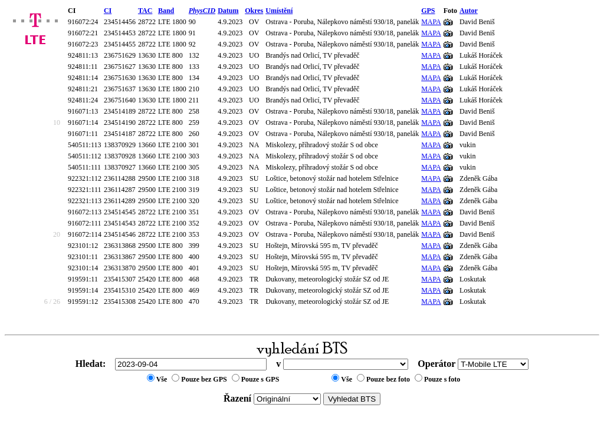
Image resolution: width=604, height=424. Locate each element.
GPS (428, 10)
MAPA (431, 22)
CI (107, 10)
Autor (468, 10)
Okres (254, 10)
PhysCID (202, 10)
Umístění (279, 10)
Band (166, 10)
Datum (228, 10)
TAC (145, 10)
